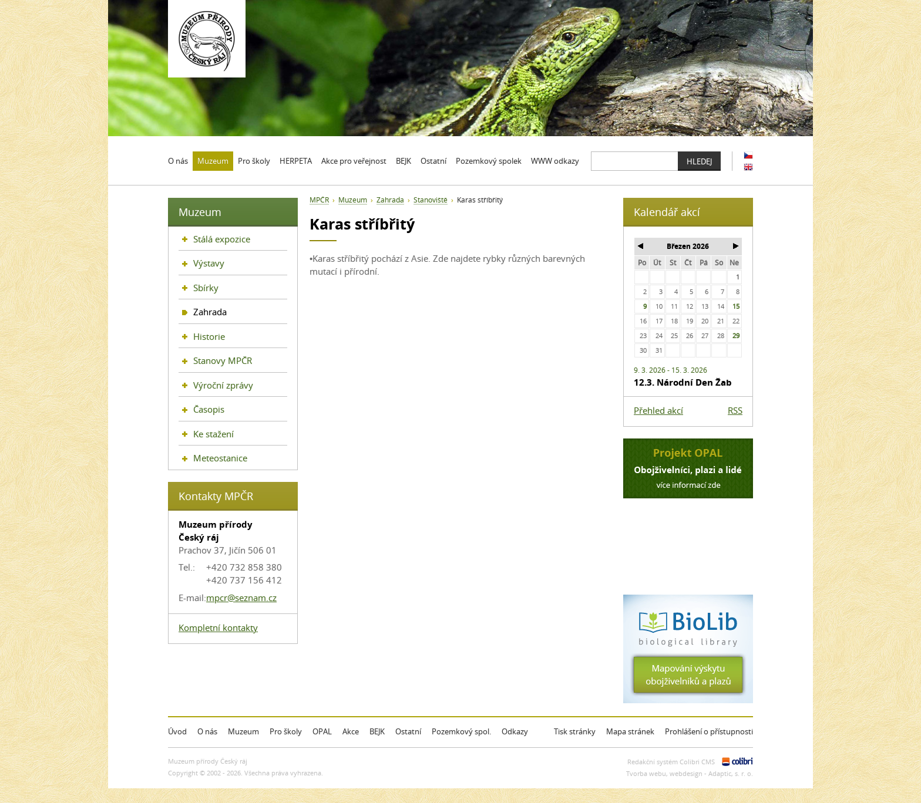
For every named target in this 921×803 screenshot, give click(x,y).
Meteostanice (220, 458)
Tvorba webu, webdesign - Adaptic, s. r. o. (689, 773)
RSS (735, 410)
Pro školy (286, 731)
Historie (209, 336)
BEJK (377, 731)
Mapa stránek (630, 731)
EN (748, 167)
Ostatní (408, 731)
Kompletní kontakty (218, 627)
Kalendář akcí (667, 212)
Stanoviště (431, 200)
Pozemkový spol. (461, 731)
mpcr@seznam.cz (241, 597)
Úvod (177, 731)
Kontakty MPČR (216, 496)
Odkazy (515, 731)
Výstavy (208, 263)
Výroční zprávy (223, 385)
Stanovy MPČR (222, 360)
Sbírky (206, 287)
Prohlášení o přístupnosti (709, 731)
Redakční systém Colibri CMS (671, 761)
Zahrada (390, 200)
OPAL (322, 731)
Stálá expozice (221, 239)
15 (736, 306)
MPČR (319, 200)
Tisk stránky (575, 731)
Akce (350, 731)
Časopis (208, 409)
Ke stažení (213, 434)
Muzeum (352, 200)
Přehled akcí (658, 410)
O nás (207, 731)
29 (736, 335)
